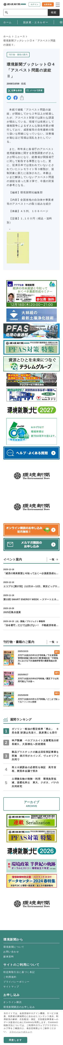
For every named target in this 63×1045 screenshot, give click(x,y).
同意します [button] (15, 1040)
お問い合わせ (11, 951)
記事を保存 (16, 90)
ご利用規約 (9, 977)
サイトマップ (11, 986)
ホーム (7, 36)
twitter (9, 98)
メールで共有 (36, 90)
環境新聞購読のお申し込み (19, 1007)
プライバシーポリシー (16, 981)
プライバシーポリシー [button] (20, 1032)
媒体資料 (8, 956)
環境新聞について (13, 947)
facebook (15, 98)
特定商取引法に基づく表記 (19, 972)
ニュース (20, 36)
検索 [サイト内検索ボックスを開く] (53, 12)
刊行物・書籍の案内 (18, 54)
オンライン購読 (12, 1002)
